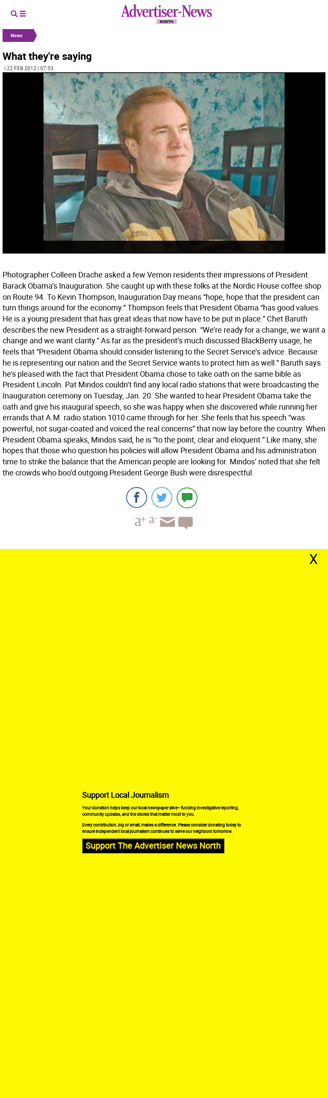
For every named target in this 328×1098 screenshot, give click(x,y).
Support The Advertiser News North (153, 846)
